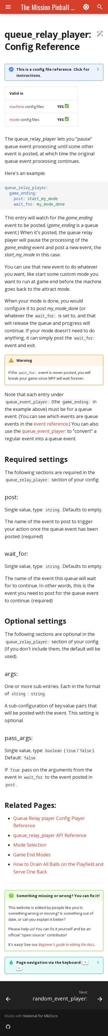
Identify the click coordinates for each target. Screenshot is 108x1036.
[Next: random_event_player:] (67, 997)
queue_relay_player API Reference (49, 835)
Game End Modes (32, 854)
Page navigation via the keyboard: (52, 965)
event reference (51, 424)
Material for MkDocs (40, 1015)
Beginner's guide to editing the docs (66, 944)
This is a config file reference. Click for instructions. (53, 72)
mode (15, 119)
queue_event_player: (44, 431)
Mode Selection (29, 845)
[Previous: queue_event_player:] (8, 997)
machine (17, 106)
